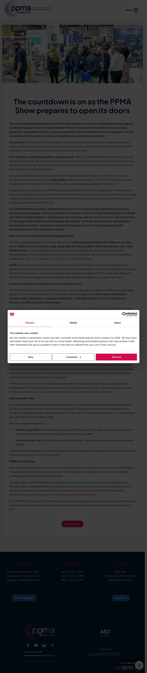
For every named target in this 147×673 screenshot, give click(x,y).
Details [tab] (73, 322)
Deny (30, 357)
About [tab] (117, 322)
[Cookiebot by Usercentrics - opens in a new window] (124, 314)
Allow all (116, 357)
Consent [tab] (29, 322)
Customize (73, 357)
